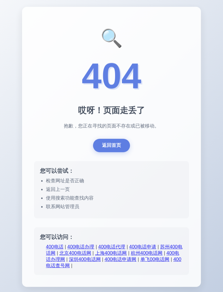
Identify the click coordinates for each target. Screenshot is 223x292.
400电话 (55, 247)
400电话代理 (112, 247)
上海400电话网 (111, 254)
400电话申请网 (121, 260)
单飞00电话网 (155, 260)
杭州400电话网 (147, 254)
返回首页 (111, 146)
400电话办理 (81, 247)
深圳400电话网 (85, 260)
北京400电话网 (75, 254)
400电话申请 (142, 247)
